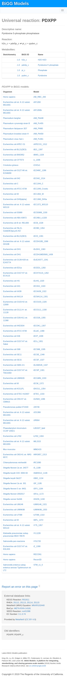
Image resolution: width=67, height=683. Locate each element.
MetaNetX (20, 619)
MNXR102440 (38, 605)
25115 (36, 602)
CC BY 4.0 (30, 619)
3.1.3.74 (22, 614)
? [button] (39, 586)
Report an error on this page (20, 586)
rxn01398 (26, 611)
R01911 (25, 600)
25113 (23, 602)
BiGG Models (15, 3)
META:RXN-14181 (22, 608)
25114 (30, 602)
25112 (16, 602)
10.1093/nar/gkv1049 (37, 666)
